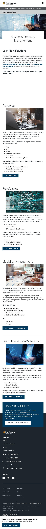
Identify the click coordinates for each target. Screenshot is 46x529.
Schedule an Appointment (14, 461)
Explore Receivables (11, 248)
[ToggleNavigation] (42, 3)
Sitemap (19, 492)
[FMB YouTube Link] (13, 479)
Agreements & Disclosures (6, 496)
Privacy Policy (6, 488)
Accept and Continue (11, 525)
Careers (5, 447)
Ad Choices (20, 488)
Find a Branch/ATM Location (14, 468)
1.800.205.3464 (14, 458)
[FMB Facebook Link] (4, 479)
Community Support (9, 444)
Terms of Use (6, 492)
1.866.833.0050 (9, 418)
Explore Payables (10, 175)
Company (6, 437)
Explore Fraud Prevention (13, 397)
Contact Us (9, 465)
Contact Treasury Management (18, 422)
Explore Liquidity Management (15, 328)
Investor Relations (8, 450)
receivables (13, 64)
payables (6, 64)
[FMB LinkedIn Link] (8, 479)
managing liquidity (24, 64)
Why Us (5, 441)
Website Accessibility (20, 496)
